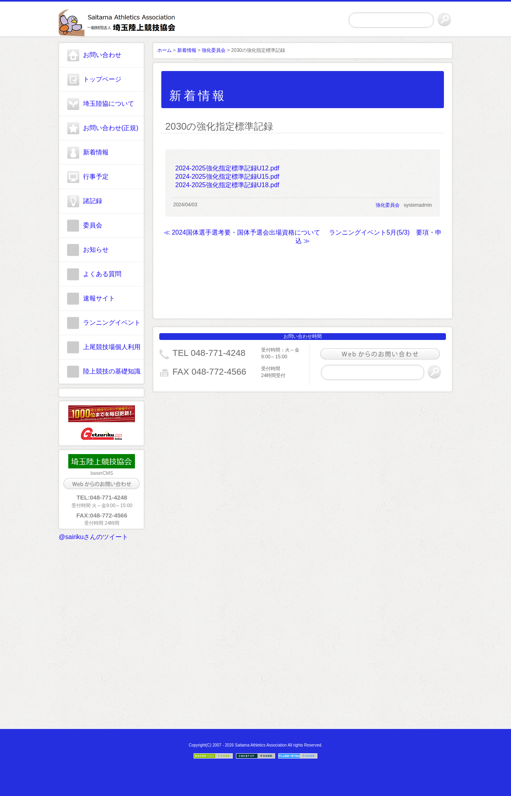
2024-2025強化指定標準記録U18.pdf (227, 185)
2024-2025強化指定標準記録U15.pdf (227, 176)
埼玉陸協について (108, 103)
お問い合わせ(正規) (111, 127)
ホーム (164, 50)
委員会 (92, 225)
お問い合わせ (102, 54)
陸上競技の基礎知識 (112, 371)
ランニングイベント (112, 322)
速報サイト (99, 298)
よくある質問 (102, 274)
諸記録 (92, 201)
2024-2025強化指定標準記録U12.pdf (227, 168)
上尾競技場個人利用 (112, 347)
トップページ (102, 79)
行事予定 (96, 176)
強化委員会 (214, 50)
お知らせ (96, 249)
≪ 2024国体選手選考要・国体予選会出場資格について (242, 232)
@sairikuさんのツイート (93, 536)
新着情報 (96, 152)
